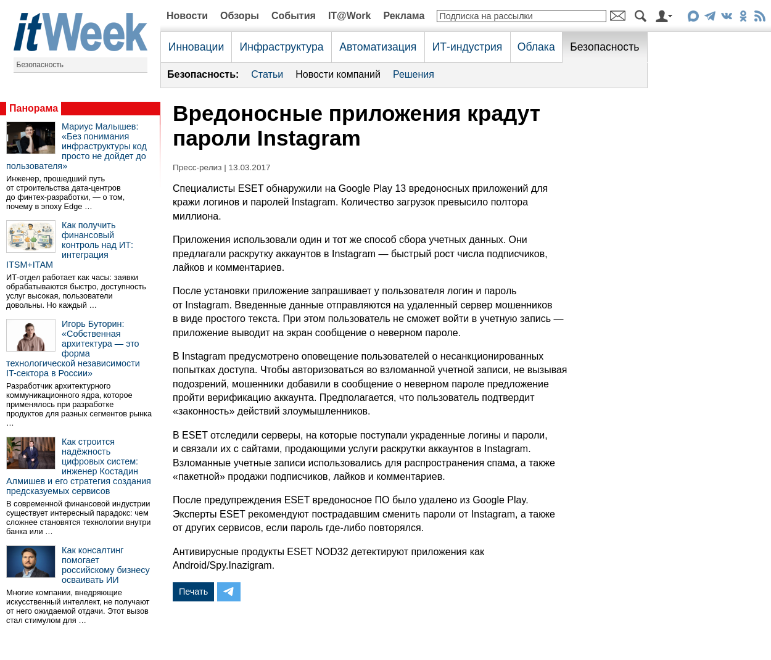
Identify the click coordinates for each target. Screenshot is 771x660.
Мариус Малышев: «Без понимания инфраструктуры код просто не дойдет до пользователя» (76, 146)
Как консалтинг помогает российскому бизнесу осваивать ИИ (106, 565)
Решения (413, 74)
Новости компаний (338, 74)
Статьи (267, 74)
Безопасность (40, 64)
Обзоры (239, 15)
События (293, 15)
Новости (187, 15)
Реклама (403, 15)
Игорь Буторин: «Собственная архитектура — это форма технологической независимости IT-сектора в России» (73, 348)
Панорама (33, 108)
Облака (536, 47)
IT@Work (349, 15)
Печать (193, 591)
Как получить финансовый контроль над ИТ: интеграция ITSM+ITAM (69, 245)
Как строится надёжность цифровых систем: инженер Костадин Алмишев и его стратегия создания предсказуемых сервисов (78, 466)
